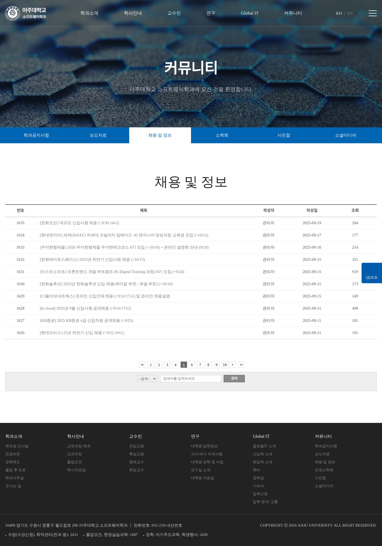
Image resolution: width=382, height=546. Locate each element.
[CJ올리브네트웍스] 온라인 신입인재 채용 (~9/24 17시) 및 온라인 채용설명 (105, 296)
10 (225, 365)
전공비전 (12, 454)
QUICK (371, 278)
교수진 (174, 13)
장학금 (258, 478)
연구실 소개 (201, 470)
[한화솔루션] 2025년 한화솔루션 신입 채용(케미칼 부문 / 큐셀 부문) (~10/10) (106, 284)
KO (339, 13)
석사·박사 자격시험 (207, 454)
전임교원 (136, 446)
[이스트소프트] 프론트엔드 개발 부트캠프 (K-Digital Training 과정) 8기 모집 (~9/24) (112, 272)
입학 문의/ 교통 (265, 502)
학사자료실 (76, 470)
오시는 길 (13, 486)
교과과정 (74, 454)
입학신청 (260, 494)
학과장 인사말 (17, 446)
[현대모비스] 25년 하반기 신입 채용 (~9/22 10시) (82, 333)
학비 (256, 470)
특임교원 (136, 454)
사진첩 (320, 478)
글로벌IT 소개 (264, 446)
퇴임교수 (136, 470)
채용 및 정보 (325, 462)
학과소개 (89, 13)
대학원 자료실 (202, 478)
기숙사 (258, 486)
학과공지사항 (326, 446)
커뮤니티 (293, 13)
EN (350, 13)
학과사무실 (14, 478)
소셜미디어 (345, 135)
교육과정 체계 (78, 446)
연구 (210, 13)
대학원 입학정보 (204, 446)
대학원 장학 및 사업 (207, 462)
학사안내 (133, 13)
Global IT (250, 13)
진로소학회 (324, 470)
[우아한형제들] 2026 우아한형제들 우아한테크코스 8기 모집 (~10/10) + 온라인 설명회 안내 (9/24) (124, 247)
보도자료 (322, 454)
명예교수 (136, 462)
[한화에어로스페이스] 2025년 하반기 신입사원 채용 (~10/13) (92, 259)
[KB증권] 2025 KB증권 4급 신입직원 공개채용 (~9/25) (86, 320)
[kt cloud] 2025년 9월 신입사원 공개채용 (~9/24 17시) (85, 308)
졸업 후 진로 (15, 470)
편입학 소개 (262, 462)
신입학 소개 (262, 454)
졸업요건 (74, 462)
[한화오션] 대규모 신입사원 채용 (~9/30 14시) (79, 223)
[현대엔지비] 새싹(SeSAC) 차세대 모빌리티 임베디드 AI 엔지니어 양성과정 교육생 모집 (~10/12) (124, 235)
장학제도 (12, 462)
